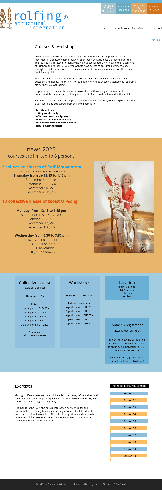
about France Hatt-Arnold (130, 28)
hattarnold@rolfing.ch (132, 361)
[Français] (155, 40)
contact (157, 28)
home (105, 28)
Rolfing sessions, (99, 100)
